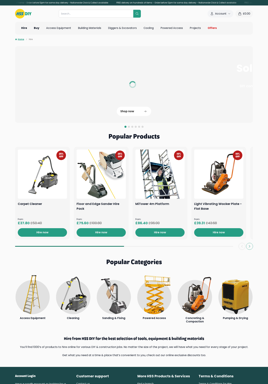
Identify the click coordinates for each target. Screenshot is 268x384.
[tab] (125, 127)
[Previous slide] (242, 246)
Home (19, 39)
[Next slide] (249, 246)
